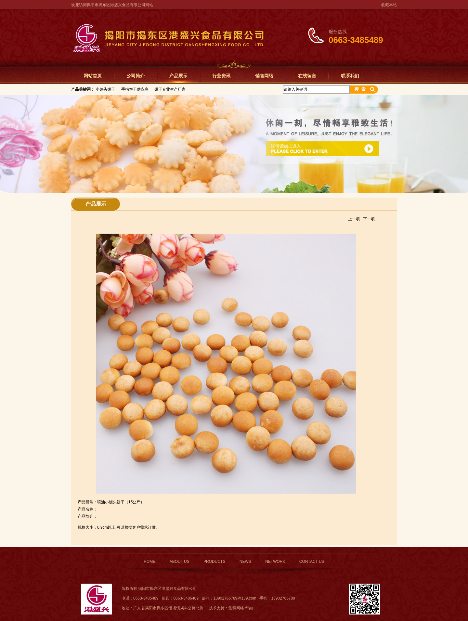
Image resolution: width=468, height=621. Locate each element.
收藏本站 (389, 5)
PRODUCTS (214, 561)
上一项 (354, 219)
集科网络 (236, 608)
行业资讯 (221, 75)
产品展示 (178, 75)
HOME (149, 561)
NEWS (245, 561)
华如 (249, 608)
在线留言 (307, 75)
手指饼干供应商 (135, 89)
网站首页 (93, 75)
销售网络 (264, 75)
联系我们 (350, 75)
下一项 (369, 219)
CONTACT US (311, 561)
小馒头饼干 (105, 89)
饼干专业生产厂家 (170, 89)
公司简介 (135, 75)
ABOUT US (179, 561)
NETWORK (275, 561)
